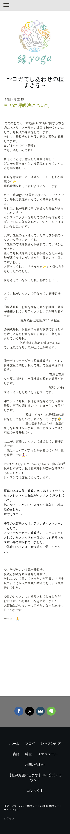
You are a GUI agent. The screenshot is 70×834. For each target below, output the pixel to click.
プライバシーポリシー (24, 805)
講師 (16, 754)
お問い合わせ (35, 764)
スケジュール (47, 754)
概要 (6, 805)
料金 (28, 754)
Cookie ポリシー (50, 805)
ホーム (14, 743)
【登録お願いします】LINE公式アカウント (35, 777)
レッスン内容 (51, 743)
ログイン (9, 818)
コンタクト (35, 790)
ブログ (30, 743)
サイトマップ (11, 809)
